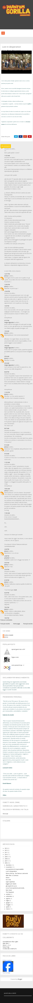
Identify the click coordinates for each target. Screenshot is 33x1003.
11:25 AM (7, 462)
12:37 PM (7, 274)
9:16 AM (6, 454)
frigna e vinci (15, 657)
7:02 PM (6, 607)
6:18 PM (6, 580)
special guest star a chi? (18, 649)
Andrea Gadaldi (8, 635)
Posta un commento (6, 620)
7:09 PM (6, 618)
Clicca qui (5, 813)
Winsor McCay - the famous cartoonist (17, 873)
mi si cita (8, 879)
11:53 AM (7, 155)
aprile (8, 907)
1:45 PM (6, 306)
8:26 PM (6, 372)
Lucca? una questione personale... (15, 888)
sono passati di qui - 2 (18, 665)
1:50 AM (6, 331)
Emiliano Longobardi (7, 960)
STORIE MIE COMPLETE (10, 949)
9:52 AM (6, 363)
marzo (8, 909)
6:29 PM (6, 593)
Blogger (20, 979)
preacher (6, 558)
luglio (7, 900)
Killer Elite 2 (6, 943)
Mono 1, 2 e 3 (7, 945)
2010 (6, 854)
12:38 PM (7, 284)
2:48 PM (6, 556)
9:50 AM (6, 356)
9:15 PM (6, 320)
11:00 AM (7, 513)
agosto (8, 898)
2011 (6, 852)
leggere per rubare (11, 884)
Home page (16, 624)
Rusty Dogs (6, 947)
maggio (8, 905)
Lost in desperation (11, 871)
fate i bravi (9, 890)
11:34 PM (7, 392)
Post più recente (5, 624)
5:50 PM (6, 563)
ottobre (8, 894)
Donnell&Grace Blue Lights (10, 941)
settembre (9, 896)
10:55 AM (7, 489)
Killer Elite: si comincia (12, 875)
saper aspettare (10, 882)
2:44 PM (6, 549)
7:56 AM (6, 346)
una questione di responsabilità (14, 869)
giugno (8, 902)
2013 (6, 848)
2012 (6, 850)
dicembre (9, 865)
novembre (9, 867)
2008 (6, 859)
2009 (6, 857)
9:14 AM (6, 445)
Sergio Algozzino (9, 322)
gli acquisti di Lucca (11, 886)
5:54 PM (6, 569)
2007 (6, 861)
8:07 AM (6, 428)
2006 (6, 863)
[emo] (6, 276)
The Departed (10, 892)
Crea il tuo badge (6, 972)
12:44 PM (7, 291)
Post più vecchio (28, 624)
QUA (15, 590)
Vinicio (7, 877)
